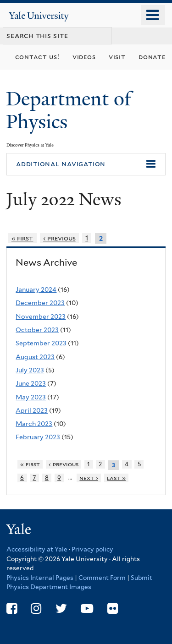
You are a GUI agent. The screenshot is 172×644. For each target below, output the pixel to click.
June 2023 (31, 383)
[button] (86, 164)
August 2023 (35, 356)
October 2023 (37, 329)
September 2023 (41, 343)
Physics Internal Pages (39, 577)
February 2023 (38, 437)
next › (88, 478)
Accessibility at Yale (36, 549)
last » (116, 478)
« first (22, 238)
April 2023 (32, 410)
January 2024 (36, 289)
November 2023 (41, 316)
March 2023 (34, 423)
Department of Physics (68, 110)
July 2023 (30, 370)
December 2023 (40, 302)
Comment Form (102, 577)
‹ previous (59, 238)
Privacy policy (92, 549)
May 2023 (31, 397)
